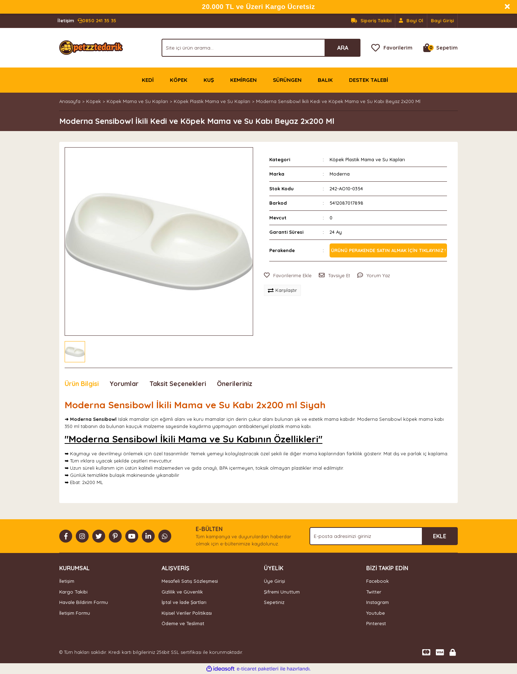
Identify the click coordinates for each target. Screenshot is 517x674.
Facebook (377, 581)
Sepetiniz (274, 602)
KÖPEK (178, 79)
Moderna (340, 174)
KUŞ (209, 79)
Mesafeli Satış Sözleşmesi (190, 581)
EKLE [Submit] (439, 536)
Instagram (377, 602)
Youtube (375, 613)
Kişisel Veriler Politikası (187, 613)
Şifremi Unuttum (282, 592)
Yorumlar (124, 384)
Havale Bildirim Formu (83, 602)
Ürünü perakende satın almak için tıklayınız (387, 250)
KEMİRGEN (243, 79)
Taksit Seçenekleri (177, 384)
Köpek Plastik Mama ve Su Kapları (367, 159)
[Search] (261, 48)
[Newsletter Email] (383, 536)
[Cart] (440, 47)
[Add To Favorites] (288, 275)
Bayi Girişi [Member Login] (442, 20)
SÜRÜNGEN (287, 79)
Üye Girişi (274, 581)
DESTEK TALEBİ (368, 79)
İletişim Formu (74, 613)
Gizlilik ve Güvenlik (182, 592)
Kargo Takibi (73, 592)
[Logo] (91, 47)
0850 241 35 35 (86, 20)
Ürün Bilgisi (82, 384)
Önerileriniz (234, 384)
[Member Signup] (411, 21)
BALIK (325, 79)
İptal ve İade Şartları (184, 602)
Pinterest (376, 623)
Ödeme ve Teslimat (183, 623)
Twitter (373, 592)
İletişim (66, 581)
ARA (342, 47)
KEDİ (148, 79)
